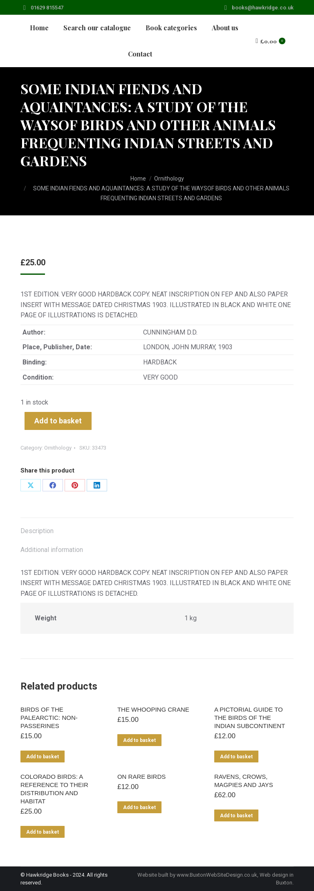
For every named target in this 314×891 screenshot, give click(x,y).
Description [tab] (37, 531)
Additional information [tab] (51, 550)
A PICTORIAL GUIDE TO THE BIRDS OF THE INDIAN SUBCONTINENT (249, 717)
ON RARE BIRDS (141, 776)
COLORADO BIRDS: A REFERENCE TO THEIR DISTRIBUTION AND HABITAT (54, 789)
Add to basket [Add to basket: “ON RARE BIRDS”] (139, 807)
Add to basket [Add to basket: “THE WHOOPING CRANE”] (139, 740)
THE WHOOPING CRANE (153, 709)
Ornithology (58, 448)
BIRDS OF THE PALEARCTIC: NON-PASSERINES (49, 717)
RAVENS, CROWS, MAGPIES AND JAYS (243, 780)
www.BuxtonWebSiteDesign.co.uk (217, 875)
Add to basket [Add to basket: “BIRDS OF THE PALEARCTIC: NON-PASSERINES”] (42, 757)
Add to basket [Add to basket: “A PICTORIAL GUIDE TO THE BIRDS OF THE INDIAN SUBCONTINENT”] (236, 757)
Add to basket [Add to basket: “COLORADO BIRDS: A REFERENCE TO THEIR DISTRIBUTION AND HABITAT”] (42, 832)
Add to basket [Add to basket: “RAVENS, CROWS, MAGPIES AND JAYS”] (236, 816)
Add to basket (58, 420)
